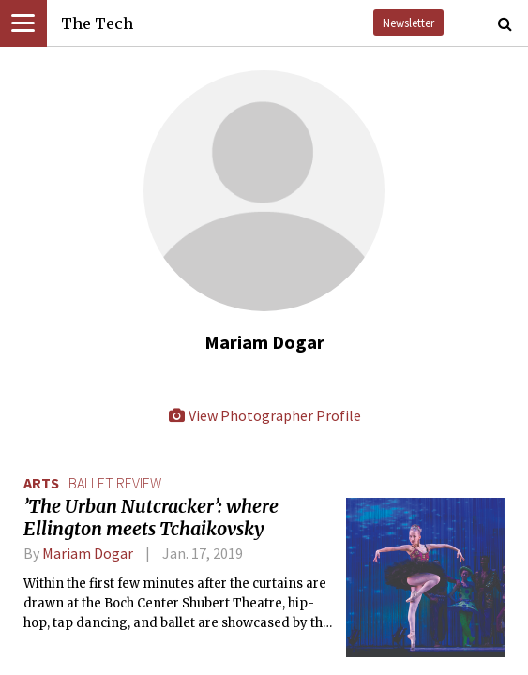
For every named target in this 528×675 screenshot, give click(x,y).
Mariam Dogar (87, 553)
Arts (41, 482)
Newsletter (408, 22)
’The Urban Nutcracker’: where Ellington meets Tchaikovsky (151, 517)
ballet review (114, 482)
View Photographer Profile (264, 415)
